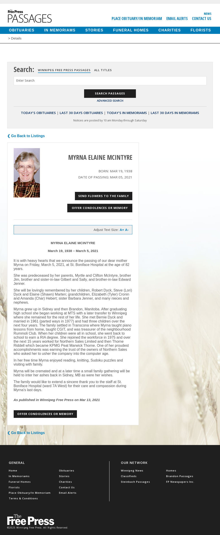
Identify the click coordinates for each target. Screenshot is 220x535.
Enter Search (25, 80)
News (207, 13)
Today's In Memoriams (127, 112)
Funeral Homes (131, 30)
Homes (171, 470)
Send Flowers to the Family (103, 196)
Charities (170, 30)
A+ (122, 230)
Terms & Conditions (23, 498)
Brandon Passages (179, 476)
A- (127, 230)
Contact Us (201, 18)
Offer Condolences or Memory (100, 208)
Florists (201, 30)
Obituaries (22, 30)
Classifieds (129, 476)
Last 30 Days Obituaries (81, 112)
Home (13, 470)
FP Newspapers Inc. (180, 481)
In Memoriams (60, 30)
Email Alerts (177, 18)
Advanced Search (110, 101)
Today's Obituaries (38, 112)
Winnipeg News (132, 470)
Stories (94, 30)
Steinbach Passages (135, 481)
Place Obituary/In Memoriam (137, 18)
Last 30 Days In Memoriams (175, 112)
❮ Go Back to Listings (26, 136)
